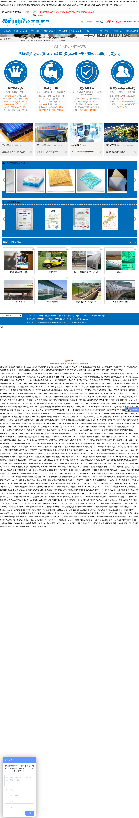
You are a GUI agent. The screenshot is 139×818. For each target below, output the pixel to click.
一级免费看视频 (62, 467)
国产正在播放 (43, 440)
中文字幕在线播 (81, 477)
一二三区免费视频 (56, 413)
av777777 (36, 473)
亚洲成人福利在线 (71, 423)
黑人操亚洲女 (21, 400)
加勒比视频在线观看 (67, 417)
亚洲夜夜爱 (97, 437)
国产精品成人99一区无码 (115, 510)
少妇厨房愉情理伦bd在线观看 (80, 470)
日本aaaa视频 (18, 523)
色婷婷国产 (63, 470)
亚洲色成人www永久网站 (60, 407)
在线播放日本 (5, 480)
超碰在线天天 (71, 440)
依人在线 (9, 497)
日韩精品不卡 (63, 380)
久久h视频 (54, 427)
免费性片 (96, 403)
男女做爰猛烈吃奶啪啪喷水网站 (75, 517)
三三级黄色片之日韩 (129, 503)
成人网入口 (91, 420)
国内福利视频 (80, 490)
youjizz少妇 (65, 523)
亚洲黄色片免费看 (73, 520)
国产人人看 (4, 470)
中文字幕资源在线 (123, 523)
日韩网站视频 (16, 423)
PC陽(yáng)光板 (21, 31)
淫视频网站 (24, 467)
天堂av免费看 (121, 443)
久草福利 (47, 520)
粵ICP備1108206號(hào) (98, 316)
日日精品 (19, 457)
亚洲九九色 (85, 413)
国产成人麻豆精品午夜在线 (99, 440)
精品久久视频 (16, 500)
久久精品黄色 (9, 503)
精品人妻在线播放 (17, 380)
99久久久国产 (121, 520)
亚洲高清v (123, 410)
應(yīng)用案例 (12, 242)
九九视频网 (126, 397)
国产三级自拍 (15, 450)
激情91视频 (34, 420)
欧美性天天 (95, 467)
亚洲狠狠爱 (38, 453)
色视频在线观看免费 (58, 450)
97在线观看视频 (98, 447)
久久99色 (11, 467)
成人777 (52, 463)
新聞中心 (118, 31)
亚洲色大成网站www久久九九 (24, 497)
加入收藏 (5, 12)
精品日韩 (33, 513)
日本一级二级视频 (81, 457)
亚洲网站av (131, 443)
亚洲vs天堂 (47, 417)
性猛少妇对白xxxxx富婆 (103, 383)
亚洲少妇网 (40, 467)
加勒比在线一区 (51, 380)
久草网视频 (42, 383)
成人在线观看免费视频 (16, 487)
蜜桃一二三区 (125, 393)
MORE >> (133, 242)
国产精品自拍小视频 (22, 430)
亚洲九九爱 (123, 467)
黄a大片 (11, 507)
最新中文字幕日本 (61, 453)
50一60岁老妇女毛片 (25, 403)
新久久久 (42, 477)
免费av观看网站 (22, 460)
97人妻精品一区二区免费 (84, 383)
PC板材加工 (76, 31)
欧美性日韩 (68, 510)
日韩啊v (23, 377)
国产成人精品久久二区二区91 (105, 460)
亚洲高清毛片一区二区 (106, 457)
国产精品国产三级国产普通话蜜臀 (61, 497)
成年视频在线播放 (24, 397)
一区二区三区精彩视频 (51, 387)
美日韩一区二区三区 (52, 403)
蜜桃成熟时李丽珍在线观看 (111, 503)
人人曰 (96, 417)
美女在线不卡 (101, 420)
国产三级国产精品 (40, 393)
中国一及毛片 (62, 430)
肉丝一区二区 (50, 447)
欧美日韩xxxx (20, 490)
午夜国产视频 (130, 413)
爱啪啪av (84, 450)
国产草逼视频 (36, 510)
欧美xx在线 (87, 380)
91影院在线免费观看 (117, 373)
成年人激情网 (11, 390)
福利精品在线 (7, 520)
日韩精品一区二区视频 (49, 400)
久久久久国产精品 (33, 377)
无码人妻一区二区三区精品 (40, 450)
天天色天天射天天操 (25, 433)
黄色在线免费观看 (117, 413)
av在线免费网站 (52, 470)
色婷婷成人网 (33, 483)
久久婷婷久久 (48, 453)
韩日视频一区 (123, 497)
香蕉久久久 (125, 453)
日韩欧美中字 (57, 437)
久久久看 (69, 480)
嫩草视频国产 (39, 433)
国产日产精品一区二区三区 (70, 387)
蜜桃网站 (48, 373)
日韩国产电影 (52, 477)
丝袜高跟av (70, 457)
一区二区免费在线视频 (42, 407)
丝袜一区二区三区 (46, 410)
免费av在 (25, 500)
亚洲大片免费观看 (100, 390)
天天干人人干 (28, 413)
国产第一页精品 (62, 447)
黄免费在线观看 (130, 383)
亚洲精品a (4, 507)
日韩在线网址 (78, 513)
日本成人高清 (46, 480)
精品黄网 (78, 497)
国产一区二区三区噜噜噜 (82, 373)
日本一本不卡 (61, 377)
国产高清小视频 (16, 453)
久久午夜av (90, 397)
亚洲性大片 (25, 450)
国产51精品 (101, 483)
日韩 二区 (88, 493)
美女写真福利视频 (12, 377)
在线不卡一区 (75, 523)
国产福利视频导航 (75, 447)
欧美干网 (26, 457)
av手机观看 (92, 377)
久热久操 (125, 380)
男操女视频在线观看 (100, 493)
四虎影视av (87, 447)
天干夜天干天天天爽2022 (84, 507)
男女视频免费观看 (6, 517)
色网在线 (61, 457)
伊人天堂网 (76, 413)
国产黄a (27, 507)
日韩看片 (13, 433)
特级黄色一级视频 (17, 480)
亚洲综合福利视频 (82, 400)
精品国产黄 (106, 450)
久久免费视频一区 (71, 500)
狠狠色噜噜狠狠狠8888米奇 (102, 380)
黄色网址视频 (68, 460)
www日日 (79, 417)
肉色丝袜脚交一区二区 (34, 443)
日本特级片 (61, 493)
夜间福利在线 (44, 483)
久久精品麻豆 (83, 473)
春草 (53, 377)
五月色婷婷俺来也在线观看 (108, 470)
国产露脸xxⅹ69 (130, 430)
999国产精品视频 (21, 387)
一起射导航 (29, 380)
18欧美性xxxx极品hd (80, 510)
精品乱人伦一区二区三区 (24, 503)
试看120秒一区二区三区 (122, 437)
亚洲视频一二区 (94, 503)
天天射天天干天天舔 (129, 483)
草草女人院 (121, 447)
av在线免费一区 (56, 460)
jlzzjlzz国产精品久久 (46, 500)
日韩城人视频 (70, 483)
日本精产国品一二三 (32, 480)
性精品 (8, 407)
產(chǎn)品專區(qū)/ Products (15, 163)
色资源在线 (133, 497)
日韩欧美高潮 (60, 487)
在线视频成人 (9, 387)
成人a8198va (58, 510)
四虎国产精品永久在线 (125, 460)
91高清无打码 (118, 377)
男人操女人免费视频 (113, 483)
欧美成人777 (55, 503)
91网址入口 (13, 447)
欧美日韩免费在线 (100, 427)
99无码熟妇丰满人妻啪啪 (77, 420)
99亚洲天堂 (14, 473)
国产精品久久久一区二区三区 (104, 443)
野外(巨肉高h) (50, 467)
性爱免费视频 (48, 443)
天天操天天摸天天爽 (29, 383)
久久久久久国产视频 (19, 427)
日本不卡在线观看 (90, 463)
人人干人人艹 (42, 523)
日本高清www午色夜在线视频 (90, 423)
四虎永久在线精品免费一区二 (51, 490)
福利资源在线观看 (126, 390)
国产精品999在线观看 (97, 473)
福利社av (98, 393)
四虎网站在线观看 (58, 397)
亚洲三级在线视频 (44, 513)
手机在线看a (68, 390)
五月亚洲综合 (119, 430)
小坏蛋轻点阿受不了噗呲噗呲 (38, 427)
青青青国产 (129, 510)
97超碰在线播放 (112, 433)
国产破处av (67, 437)
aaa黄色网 (116, 487)
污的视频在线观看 (20, 483)
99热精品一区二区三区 (12, 383)
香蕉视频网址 (24, 513)
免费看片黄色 (5, 500)
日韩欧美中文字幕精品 (8, 403)
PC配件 (90, 31)
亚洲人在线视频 (116, 440)
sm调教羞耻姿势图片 (80, 503)
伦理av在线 (117, 380)
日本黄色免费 (39, 380)
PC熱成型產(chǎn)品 (62, 32)
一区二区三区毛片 (69, 427)
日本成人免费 (9, 490)
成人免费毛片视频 (131, 513)
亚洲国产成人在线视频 (24, 493)
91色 (131, 380)
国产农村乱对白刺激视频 (65, 463)
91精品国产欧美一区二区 (89, 520)
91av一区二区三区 (131, 377)
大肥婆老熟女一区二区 (127, 507)
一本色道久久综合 (35, 387)
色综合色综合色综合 (104, 517)
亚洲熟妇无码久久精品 (102, 513)
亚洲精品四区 (111, 480)
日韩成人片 (123, 433)
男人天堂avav (32, 440)
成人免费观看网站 (9, 437)
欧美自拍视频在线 (32, 490)
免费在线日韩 (113, 507)
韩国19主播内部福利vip (75, 493)
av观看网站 (8, 523)
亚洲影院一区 (46, 377)
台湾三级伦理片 (71, 487)
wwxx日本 (79, 463)
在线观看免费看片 (101, 507)
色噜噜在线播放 (113, 390)
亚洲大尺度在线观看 (118, 403)
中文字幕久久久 (106, 487)
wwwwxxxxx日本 (95, 450)
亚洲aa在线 (57, 507)
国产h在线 (101, 510)
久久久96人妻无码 (18, 527)
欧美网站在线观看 (127, 487)
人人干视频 (33, 500)
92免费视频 (16, 417)
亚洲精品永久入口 (33, 400)
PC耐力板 (35, 31)
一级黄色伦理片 (77, 403)
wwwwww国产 (5, 513)
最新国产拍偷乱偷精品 (126, 423)
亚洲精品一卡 (36, 507)
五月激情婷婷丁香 (28, 423)
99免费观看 (57, 373)
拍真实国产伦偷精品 (47, 420)
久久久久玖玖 (93, 477)
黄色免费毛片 (28, 453)
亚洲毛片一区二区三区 (54, 517)
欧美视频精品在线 (73, 450)
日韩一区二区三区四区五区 (86, 483)
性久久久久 (21, 440)
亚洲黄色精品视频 (119, 517)
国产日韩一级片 (117, 513)
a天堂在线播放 (45, 437)
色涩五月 (43, 527)
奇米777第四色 (124, 500)
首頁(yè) (7, 31)
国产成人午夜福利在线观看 (36, 470)
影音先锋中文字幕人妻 (116, 493)
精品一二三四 (31, 520)
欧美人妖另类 (65, 403)
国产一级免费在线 (37, 430)
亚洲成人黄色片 (22, 437)
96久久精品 (47, 397)
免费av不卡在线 (38, 447)
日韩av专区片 (86, 523)
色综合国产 (131, 387)
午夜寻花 (37, 390)
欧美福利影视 (107, 437)
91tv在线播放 (20, 443)
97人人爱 (73, 473)
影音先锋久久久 (8, 443)
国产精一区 (99, 490)
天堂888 (133, 453)
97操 (60, 427)
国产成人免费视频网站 (66, 477)
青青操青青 (105, 453)
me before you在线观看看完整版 (94, 497)
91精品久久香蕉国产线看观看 (18, 420)
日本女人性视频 (68, 490)
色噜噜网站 (38, 503)
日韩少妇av (116, 407)
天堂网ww (93, 510)
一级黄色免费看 (90, 480)
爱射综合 (135, 437)
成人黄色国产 (37, 397)
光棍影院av (101, 480)
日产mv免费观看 (38, 373)
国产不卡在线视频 (58, 520)
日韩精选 (60, 423)
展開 (1, 327)
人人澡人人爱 (132, 400)
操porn (124, 473)
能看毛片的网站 (72, 397)
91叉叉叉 (82, 397)
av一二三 (14, 513)
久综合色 (7, 427)
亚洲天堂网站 (89, 393)
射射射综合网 (41, 423)
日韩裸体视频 (20, 470)
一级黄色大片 (26, 417)
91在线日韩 (101, 433)
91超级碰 (5, 450)
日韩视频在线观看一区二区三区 (68, 433)
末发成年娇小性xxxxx (119, 417)
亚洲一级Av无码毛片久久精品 (109, 477)
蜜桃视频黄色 (5, 380)
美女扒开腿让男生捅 (56, 483)
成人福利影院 (39, 403)
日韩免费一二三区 (114, 397)
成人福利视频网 (8, 430)
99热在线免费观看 (32, 527)
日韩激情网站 (112, 497)
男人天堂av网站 (75, 467)
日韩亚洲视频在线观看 (66, 400)
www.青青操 (72, 430)
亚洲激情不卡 (106, 403)
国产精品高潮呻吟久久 (25, 390)
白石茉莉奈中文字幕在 (57, 440)
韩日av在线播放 (51, 457)
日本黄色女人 (59, 500)
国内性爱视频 (53, 393)
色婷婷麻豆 (92, 517)
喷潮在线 (123, 400)
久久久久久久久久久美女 (30, 410)
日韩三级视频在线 (58, 480)
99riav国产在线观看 (123, 457)
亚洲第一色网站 (50, 433)
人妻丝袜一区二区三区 (110, 393)
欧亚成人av (82, 487)
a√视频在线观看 (20, 517)
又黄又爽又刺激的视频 (84, 443)
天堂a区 (32, 467)
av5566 (43, 473)
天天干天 (55, 417)
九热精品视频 (114, 400)
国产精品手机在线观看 (8, 397)
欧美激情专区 (89, 417)
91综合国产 (129, 373)
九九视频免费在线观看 (8, 440)
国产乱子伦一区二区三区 (116, 420)
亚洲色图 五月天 (85, 500)
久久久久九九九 (93, 487)
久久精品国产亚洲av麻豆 (36, 517)
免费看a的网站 (50, 430)
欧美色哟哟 (104, 520)
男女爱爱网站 (47, 510)
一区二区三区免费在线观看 (82, 437)
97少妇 (94, 470)
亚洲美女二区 (59, 443)
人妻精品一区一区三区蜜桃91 (116, 387)
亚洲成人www (49, 487)
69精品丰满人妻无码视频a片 (52, 390)
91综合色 (67, 413)
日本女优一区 (90, 410)
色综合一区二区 (103, 463)
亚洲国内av (108, 490)
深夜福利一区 (67, 373)
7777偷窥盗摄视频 (38, 457)
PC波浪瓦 (104, 31)
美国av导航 (88, 403)
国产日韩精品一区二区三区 (81, 407)
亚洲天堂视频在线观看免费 (38, 463)
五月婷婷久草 (39, 493)
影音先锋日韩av (42, 497)
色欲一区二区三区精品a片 (100, 413)
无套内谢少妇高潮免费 (22, 510)
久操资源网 (19, 507)
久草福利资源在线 (25, 447)
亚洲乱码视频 (122, 480)
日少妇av (134, 393)
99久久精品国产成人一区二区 (88, 430)
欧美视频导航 (30, 487)
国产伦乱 (50, 383)
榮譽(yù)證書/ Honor (11, 202)
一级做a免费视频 (25, 473)
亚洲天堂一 (86, 467)
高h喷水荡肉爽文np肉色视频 (22, 407)
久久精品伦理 (66, 503)
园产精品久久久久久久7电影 (38, 460)
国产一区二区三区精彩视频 (12, 413)
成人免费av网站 (87, 460)
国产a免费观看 (101, 397)
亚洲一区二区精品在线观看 (64, 383)
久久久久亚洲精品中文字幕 (23, 393)
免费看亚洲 (93, 457)
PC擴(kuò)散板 (48, 31)
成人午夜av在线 (67, 513)
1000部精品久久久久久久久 (64, 410)
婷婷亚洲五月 (115, 453)
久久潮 (11, 470)
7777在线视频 (37, 417)
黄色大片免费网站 (75, 380)
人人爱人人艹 (133, 467)
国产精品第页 (106, 407)
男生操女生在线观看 (109, 423)
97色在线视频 (78, 480)
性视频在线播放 (111, 447)
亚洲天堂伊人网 (50, 493)
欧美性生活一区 (83, 440)
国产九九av (8, 483)
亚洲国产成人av (87, 453)
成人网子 (97, 453)
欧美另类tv (6, 527)
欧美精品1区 (89, 513)
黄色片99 (77, 460)
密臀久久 (7, 417)
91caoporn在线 (124, 470)
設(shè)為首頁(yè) (17, 12)
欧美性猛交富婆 (68, 507)
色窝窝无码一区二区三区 (109, 467)
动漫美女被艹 (79, 390)
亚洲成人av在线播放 (104, 377)
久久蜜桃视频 (47, 507)
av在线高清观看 (30, 523)
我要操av (46, 503)
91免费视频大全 (19, 520)
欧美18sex (88, 390)
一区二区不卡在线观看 (100, 373)
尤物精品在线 (34, 437)
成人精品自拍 (86, 387)
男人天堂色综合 (74, 453)
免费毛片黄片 (33, 477)
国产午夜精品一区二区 (100, 500)
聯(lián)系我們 (132, 31)
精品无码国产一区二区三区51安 (107, 410)
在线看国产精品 (54, 523)
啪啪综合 (40, 520)
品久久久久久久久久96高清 (77, 377)
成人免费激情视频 (120, 490)
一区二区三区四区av (23, 373)
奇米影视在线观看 (109, 523)
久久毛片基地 (118, 383)
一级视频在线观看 (107, 430)
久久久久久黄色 (116, 463)
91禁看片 (3, 487)
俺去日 (125, 440)
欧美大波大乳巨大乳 (88, 433)
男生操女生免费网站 (41, 413)
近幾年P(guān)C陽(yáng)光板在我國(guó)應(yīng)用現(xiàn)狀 (42, 39)
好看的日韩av (97, 523)
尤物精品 (39, 487)
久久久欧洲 (56, 513)
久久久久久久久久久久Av (120, 450)
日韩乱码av (114, 500)
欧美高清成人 (105, 417)
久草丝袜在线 (70, 443)
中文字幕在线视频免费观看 (118, 427)
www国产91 (95, 407)
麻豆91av (89, 427)
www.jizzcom (5, 433)
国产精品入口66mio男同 (99, 400)
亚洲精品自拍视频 (76, 393)
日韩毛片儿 (81, 427)
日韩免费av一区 (98, 387)
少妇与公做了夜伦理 (113, 473)
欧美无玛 (112, 520)
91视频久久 (90, 490)
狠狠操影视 (79, 410)
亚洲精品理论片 (63, 473)
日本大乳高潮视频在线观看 (17, 463)
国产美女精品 (51, 423)
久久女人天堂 (52, 473)
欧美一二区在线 (61, 420)
